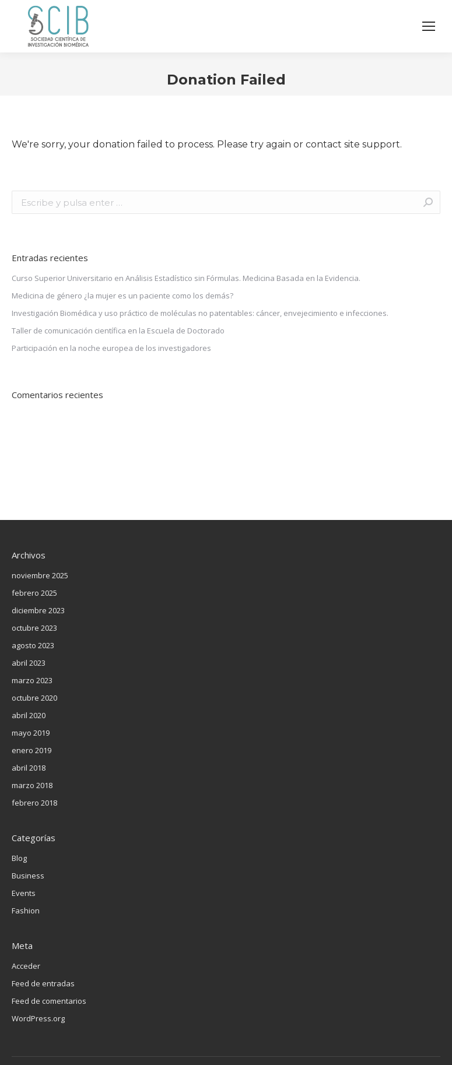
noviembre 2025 (40, 575)
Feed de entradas (43, 983)
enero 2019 (31, 750)
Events (24, 893)
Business (28, 875)
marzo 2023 (32, 680)
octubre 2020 (34, 698)
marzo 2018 (32, 785)
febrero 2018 (34, 802)
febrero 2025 (34, 593)
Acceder (26, 966)
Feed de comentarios (49, 1001)
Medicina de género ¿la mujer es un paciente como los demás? (122, 295)
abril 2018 (28, 767)
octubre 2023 (34, 628)
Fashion (26, 910)
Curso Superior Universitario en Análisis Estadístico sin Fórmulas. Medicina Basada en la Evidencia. (186, 278)
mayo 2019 (31, 732)
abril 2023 (28, 663)
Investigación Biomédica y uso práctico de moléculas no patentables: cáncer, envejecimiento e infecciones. (200, 313)
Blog (19, 858)
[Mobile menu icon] (428, 26)
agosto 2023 (33, 645)
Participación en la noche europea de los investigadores (111, 348)
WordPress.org (38, 1018)
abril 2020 (28, 715)
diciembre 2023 (38, 610)
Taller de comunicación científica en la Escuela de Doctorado (118, 330)
